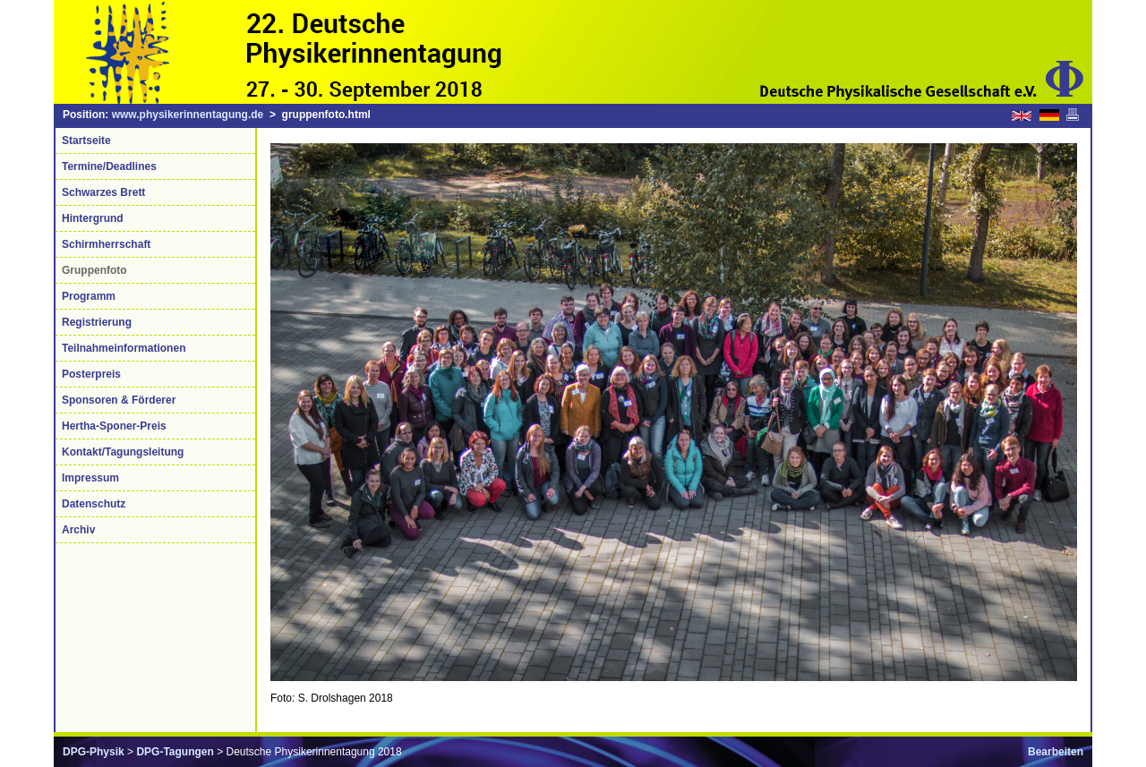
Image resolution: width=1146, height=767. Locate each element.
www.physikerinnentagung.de (188, 114)
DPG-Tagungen (174, 752)
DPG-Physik (93, 752)
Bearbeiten (1055, 752)
